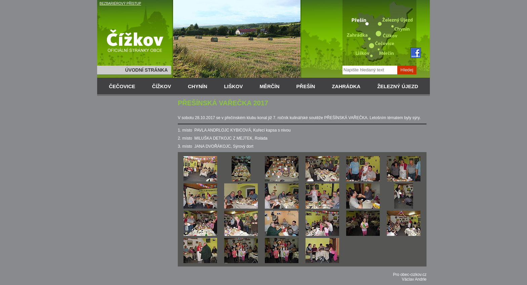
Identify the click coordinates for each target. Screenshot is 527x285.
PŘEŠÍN (305, 86)
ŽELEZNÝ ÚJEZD (397, 86)
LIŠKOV (233, 86)
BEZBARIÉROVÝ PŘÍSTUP (120, 3)
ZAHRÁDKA (346, 86)
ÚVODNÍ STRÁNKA (146, 70)
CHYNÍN (197, 86)
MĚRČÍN (269, 86)
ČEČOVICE (122, 86)
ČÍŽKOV (161, 86)
